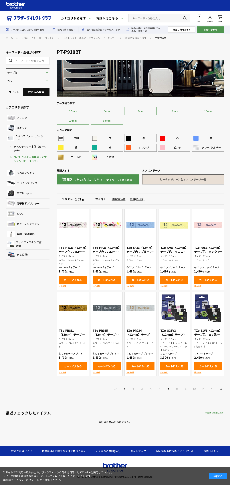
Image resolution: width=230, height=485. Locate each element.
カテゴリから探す (73, 18)
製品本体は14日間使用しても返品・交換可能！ (145, 29)
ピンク (177, 147)
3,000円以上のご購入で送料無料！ (28, 29)
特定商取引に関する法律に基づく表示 (64, 451)
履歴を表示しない (215, 413)
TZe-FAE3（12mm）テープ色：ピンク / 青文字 (208, 251)
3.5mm (73, 111)
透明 (76, 138)
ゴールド (76, 157)
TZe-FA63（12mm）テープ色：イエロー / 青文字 (174, 251)
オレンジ (143, 147)
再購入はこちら (107, 18)
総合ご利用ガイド (182, 29)
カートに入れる (73, 280)
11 (203, 389)
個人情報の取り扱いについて (173, 451)
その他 (110, 157)
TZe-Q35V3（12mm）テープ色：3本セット (171, 334)
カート (220, 18)
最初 (115, 389)
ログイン (199, 21)
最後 (220, 389)
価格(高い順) (137, 199)
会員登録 (210, 21)
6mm (107, 111)
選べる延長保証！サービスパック (103, 29)
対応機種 (62, 286)
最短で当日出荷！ (66, 29)
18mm (208, 111)
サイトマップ (138, 451)
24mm (73, 120)
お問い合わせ (210, 29)
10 (194, 389)
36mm (106, 120)
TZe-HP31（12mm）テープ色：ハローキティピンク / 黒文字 (106, 251)
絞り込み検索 (36, 92)
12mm (174, 111)
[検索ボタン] (185, 18)
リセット (14, 92)
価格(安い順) (119, 199)
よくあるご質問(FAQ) (108, 451)
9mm (141, 111)
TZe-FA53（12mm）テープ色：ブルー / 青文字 (140, 251)
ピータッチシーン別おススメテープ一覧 (183, 179)
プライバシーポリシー (23, 480)
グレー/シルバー (211, 147)
